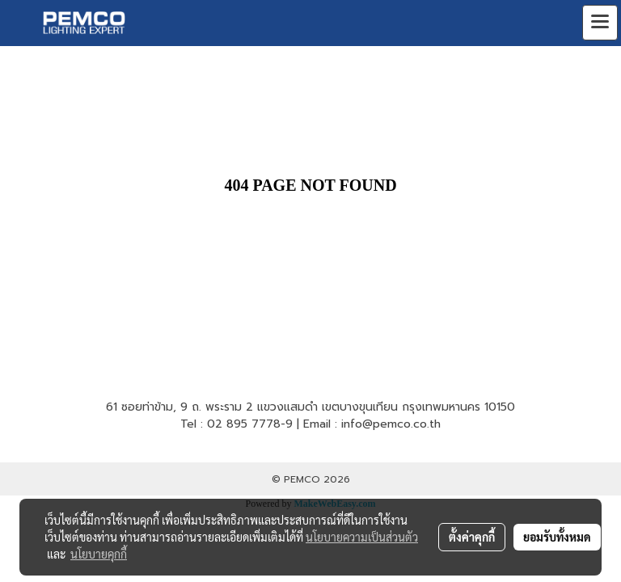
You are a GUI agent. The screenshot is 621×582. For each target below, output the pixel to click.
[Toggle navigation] (600, 22)
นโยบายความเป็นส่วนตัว (362, 536)
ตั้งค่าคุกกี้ (472, 536)
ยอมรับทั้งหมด (557, 536)
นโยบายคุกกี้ (98, 553)
